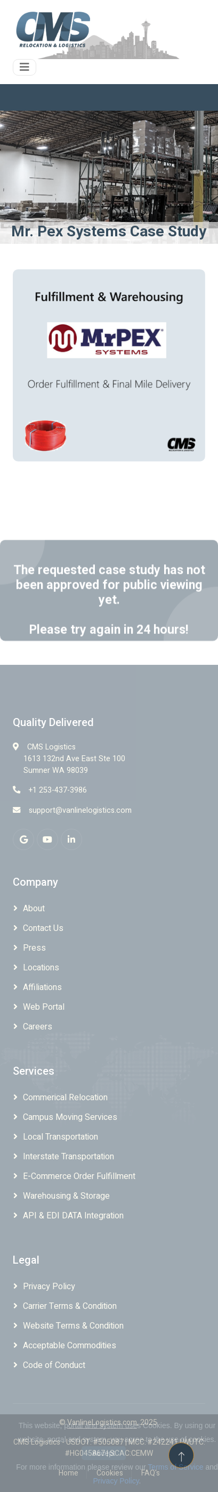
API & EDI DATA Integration (73, 1215)
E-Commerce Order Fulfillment (79, 1176)
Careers (37, 1026)
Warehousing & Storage (66, 1196)
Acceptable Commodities (69, 1345)
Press (34, 948)
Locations (41, 967)
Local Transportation (60, 1137)
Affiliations (42, 987)
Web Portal (43, 1007)
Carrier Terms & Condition (70, 1306)
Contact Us (43, 928)
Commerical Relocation (65, 1097)
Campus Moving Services (70, 1117)
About (34, 908)
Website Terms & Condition (73, 1326)
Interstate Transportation (68, 1156)
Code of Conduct (54, 1365)
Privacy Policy (49, 1286)
